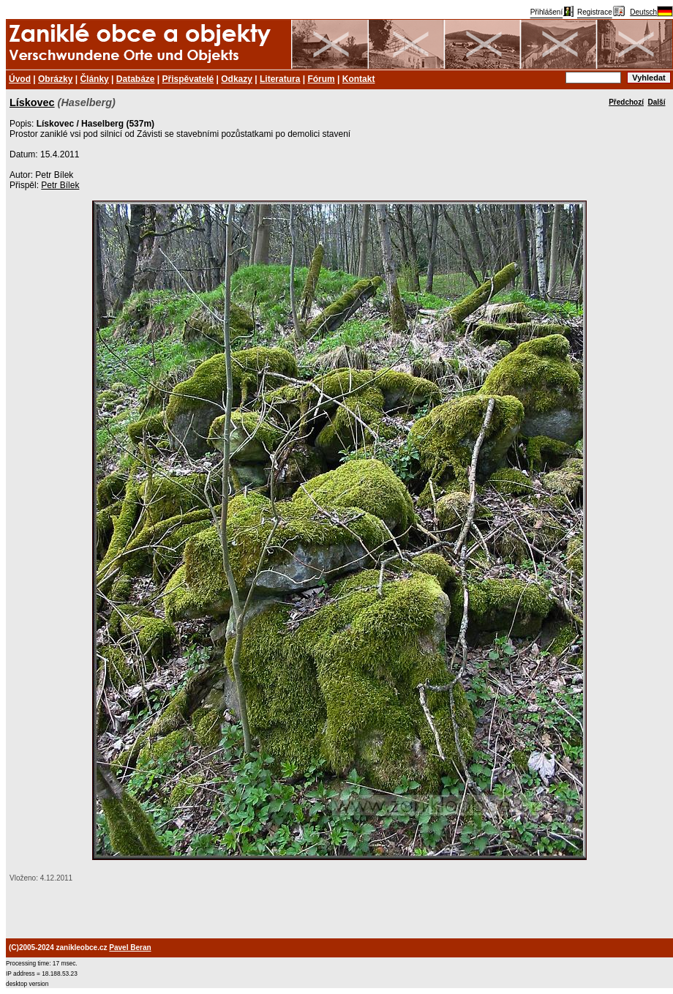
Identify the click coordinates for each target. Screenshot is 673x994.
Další (657, 102)
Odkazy (236, 79)
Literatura (280, 79)
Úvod (20, 79)
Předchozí (626, 102)
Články (94, 79)
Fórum (320, 79)
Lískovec (32, 102)
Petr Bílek (60, 185)
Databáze (135, 79)
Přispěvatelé (188, 79)
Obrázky (55, 79)
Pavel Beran (130, 947)
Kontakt (358, 79)
